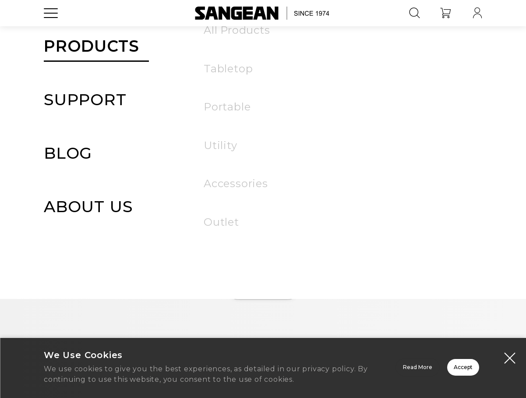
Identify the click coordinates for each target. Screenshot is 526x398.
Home (263, 289)
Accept (432, 364)
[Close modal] (510, 349)
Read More (307, 364)
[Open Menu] (51, 33)
